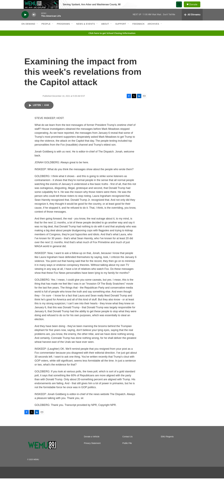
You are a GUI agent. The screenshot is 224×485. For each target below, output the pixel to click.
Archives (153, 30)
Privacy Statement (92, 450)
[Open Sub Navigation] (37, 30)
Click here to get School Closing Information (112, 39)
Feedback (139, 30)
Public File (127, 450)
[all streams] (192, 21)
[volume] (33, 21)
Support (120, 30)
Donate (195, 7)
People (46, 30)
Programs (63, 30)
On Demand (28, 30)
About (105, 30)
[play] (25, 21)
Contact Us (127, 443)
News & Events (85, 30)
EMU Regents (167, 443)
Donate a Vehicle (92, 443)
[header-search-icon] (180, 8)
